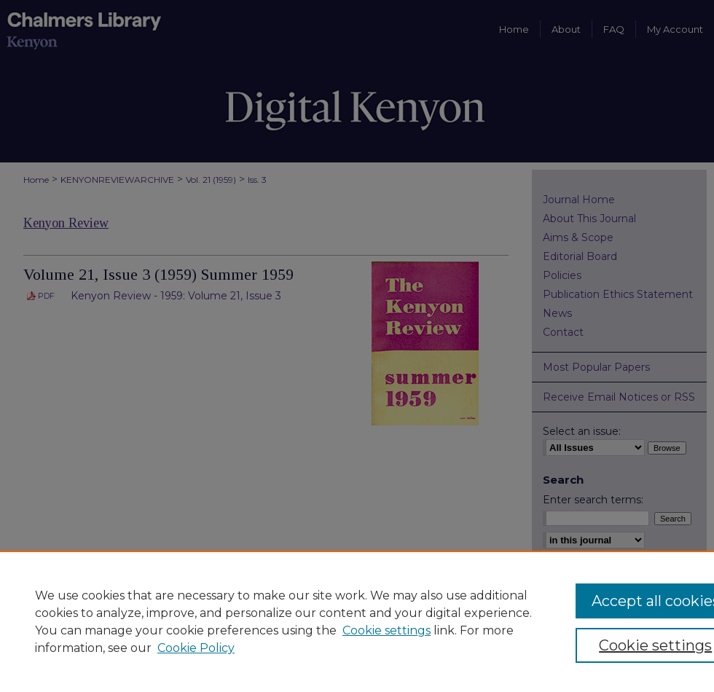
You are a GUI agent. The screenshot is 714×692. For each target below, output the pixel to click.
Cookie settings (386, 630)
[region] (357, 621)
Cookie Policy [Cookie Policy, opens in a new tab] (196, 648)
